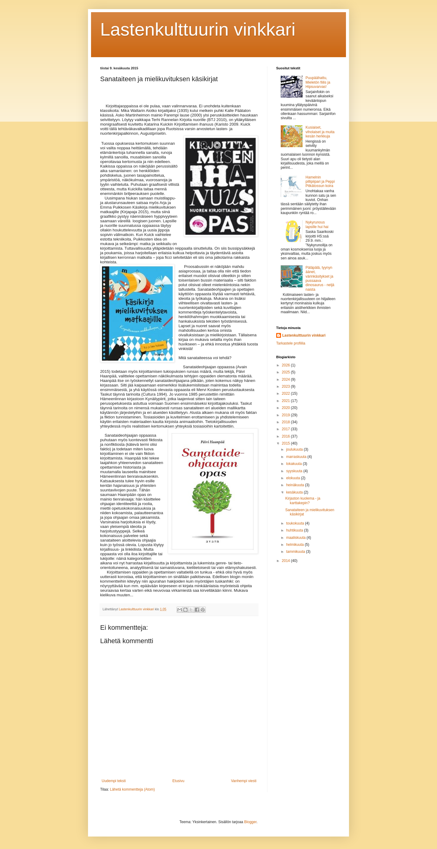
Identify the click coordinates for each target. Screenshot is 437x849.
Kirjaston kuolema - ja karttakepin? (302, 500)
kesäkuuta (295, 492)
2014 (286, 561)
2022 (286, 393)
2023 (286, 386)
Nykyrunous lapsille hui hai (317, 224)
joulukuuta (295, 449)
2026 (286, 365)
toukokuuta (295, 523)
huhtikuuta (295, 530)
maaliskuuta (296, 537)
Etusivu (178, 781)
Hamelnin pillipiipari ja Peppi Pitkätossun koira (320, 181)
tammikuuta (296, 551)
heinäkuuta (295, 485)
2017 (286, 429)
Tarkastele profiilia (290, 343)
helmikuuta (295, 544)
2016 (286, 436)
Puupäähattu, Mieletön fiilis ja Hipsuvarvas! (318, 82)
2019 (286, 415)
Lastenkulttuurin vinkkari (198, 29)
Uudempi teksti (114, 781)
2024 (286, 379)
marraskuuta (296, 457)
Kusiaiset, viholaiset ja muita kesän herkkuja (320, 131)
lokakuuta (294, 464)
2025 (286, 372)
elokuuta (293, 478)
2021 (286, 401)
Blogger (250, 822)
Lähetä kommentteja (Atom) (132, 789)
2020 (286, 408)
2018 (286, 422)
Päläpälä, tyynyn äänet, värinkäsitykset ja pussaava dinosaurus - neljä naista (320, 278)
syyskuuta (294, 471)
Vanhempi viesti (243, 781)
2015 (286, 443)
